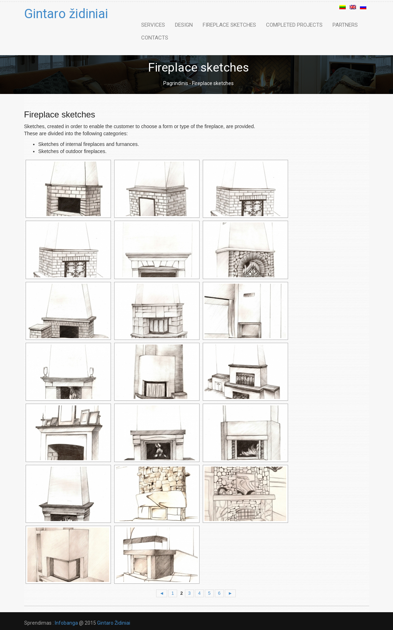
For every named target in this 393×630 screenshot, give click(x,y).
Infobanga (66, 623)
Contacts (154, 38)
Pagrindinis (175, 83)
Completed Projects (294, 25)
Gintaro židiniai (66, 13)
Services (153, 25)
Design (184, 25)
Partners (345, 25)
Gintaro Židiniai (113, 623)
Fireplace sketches (229, 25)
